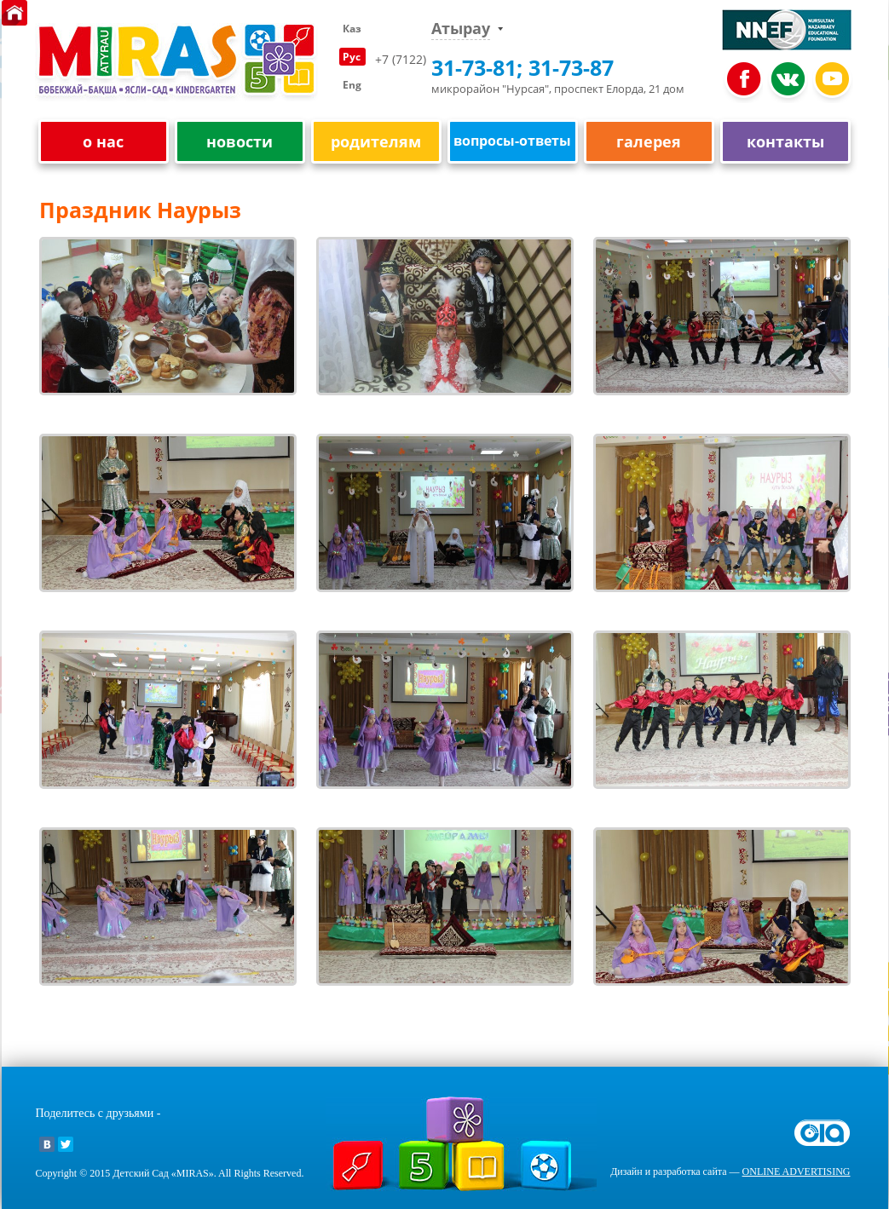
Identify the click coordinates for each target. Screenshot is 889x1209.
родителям (376, 142)
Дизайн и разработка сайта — (730, 1171)
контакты (785, 142)
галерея (648, 142)
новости (239, 142)
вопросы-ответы (512, 140)
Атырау (460, 28)
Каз (352, 28)
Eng (352, 85)
